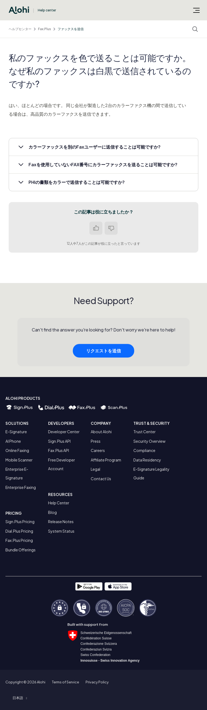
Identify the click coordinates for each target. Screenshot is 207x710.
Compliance (144, 450)
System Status (61, 531)
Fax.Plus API (58, 450)
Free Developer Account (61, 464)
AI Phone (13, 441)
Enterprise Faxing (20, 487)
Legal (95, 469)
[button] (103, 147)
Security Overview (149, 441)
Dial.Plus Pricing (19, 531)
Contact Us (101, 478)
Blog (52, 512)
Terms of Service (65, 682)
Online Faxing (17, 450)
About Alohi (101, 431)
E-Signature (16, 431)
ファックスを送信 (71, 29)
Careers (98, 450)
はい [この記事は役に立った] (95, 228)
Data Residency (147, 459)
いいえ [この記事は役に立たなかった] (111, 228)
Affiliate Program (106, 459)
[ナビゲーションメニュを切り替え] (196, 10)
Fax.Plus (44, 29)
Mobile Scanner (19, 459)
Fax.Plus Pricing (19, 540)
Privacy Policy (97, 682)
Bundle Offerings (20, 549)
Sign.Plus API (59, 441)
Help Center (58, 502)
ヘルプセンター (20, 29)
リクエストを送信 (103, 352)
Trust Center (144, 431)
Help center (47, 10)
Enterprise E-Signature (16, 473)
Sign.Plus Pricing (19, 521)
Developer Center (64, 431)
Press (96, 441)
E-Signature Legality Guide (151, 473)
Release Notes (61, 521)
